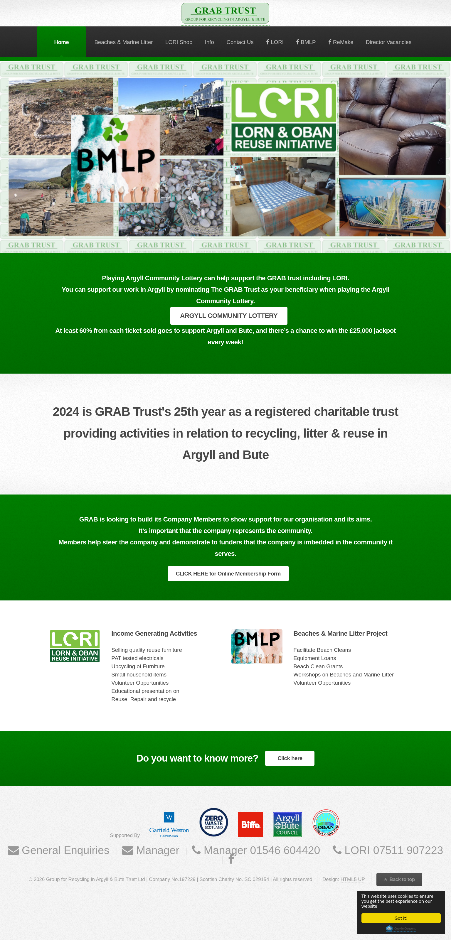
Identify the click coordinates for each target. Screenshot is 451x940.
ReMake (342, 42)
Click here (289, 758)
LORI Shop (178, 42)
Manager (156, 850)
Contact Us (239, 42)
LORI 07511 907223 (392, 850)
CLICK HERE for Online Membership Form (228, 574)
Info (209, 42)
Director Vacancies (388, 42)
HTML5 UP (353, 879)
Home (61, 42)
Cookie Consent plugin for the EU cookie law (401, 928)
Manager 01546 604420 (260, 850)
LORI (276, 42)
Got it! (401, 918)
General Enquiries (64, 850)
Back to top (402, 879)
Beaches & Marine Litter (123, 42)
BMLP (307, 42)
